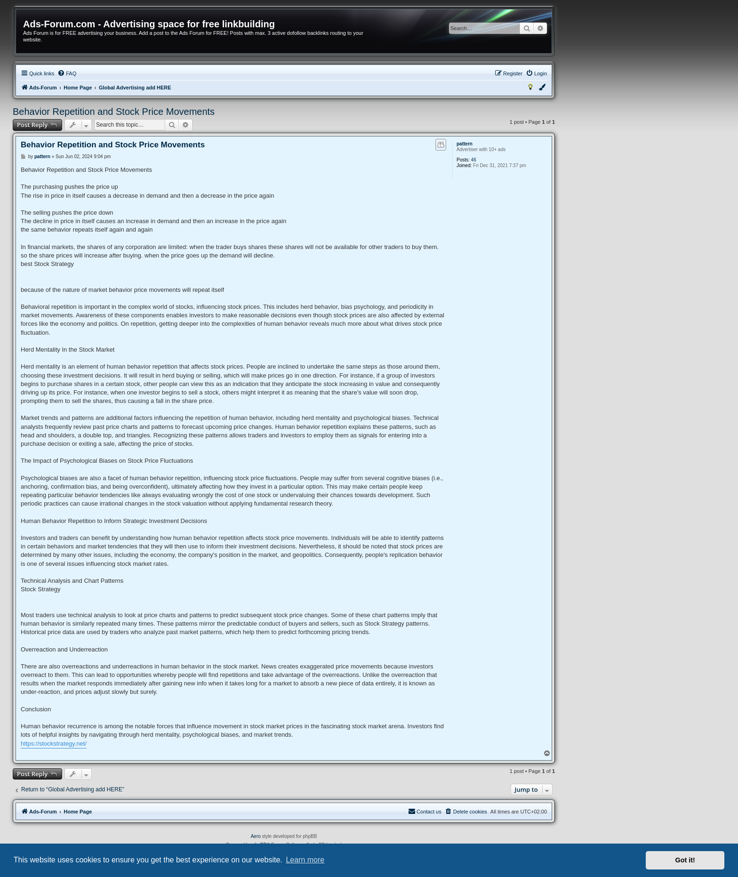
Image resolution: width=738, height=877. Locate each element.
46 (473, 159)
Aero (256, 836)
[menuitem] (66, 73)
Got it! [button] (685, 860)
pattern (465, 143)
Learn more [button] (305, 860)
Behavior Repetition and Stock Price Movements (114, 111)
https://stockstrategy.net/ (54, 743)
